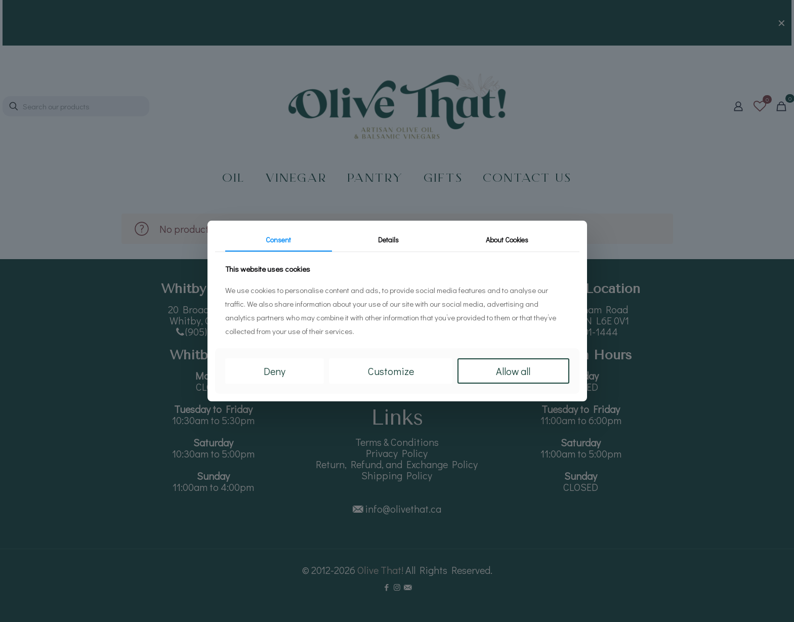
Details (388, 239)
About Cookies (507, 239)
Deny (274, 371)
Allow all (513, 371)
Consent (278, 239)
